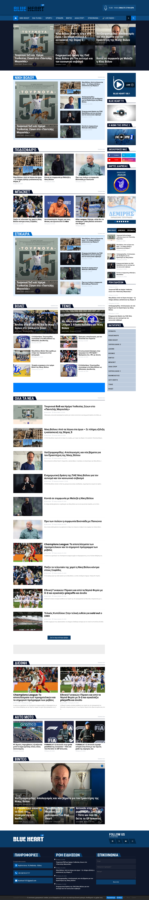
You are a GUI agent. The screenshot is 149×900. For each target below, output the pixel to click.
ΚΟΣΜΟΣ (112, 353)
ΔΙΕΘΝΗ (111, 349)
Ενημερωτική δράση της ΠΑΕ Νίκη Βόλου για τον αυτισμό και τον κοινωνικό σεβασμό (74, 58)
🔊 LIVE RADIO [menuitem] (108, 18)
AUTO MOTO (113, 380)
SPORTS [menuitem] (49, 18)
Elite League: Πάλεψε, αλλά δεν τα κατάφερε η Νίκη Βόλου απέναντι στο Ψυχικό (90, 221)
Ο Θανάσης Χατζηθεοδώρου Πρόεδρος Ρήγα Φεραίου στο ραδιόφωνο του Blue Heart (57, 810)
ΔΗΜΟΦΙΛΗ (121, 230)
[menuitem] (15, 18)
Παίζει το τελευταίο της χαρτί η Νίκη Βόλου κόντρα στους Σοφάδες (27, 220)
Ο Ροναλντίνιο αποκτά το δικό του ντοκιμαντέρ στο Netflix (28, 813)
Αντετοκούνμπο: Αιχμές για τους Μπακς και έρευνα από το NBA (57, 220)
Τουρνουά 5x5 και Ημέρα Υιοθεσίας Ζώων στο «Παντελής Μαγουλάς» (33, 58)
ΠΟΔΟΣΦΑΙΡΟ (114, 335)
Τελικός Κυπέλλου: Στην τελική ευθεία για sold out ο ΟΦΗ (73, 615)
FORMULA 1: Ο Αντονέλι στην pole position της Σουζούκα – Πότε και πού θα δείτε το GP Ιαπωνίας (58, 747)
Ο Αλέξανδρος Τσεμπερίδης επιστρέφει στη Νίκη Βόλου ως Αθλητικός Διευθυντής (43, 338)
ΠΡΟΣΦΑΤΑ (131, 230)
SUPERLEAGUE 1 (115, 371)
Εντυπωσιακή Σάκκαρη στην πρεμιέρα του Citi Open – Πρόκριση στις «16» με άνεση (89, 353)
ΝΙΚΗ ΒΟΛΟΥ (112, 230)
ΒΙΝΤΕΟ (111, 358)
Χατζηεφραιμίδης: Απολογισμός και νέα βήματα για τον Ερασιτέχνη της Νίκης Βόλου (115, 36)
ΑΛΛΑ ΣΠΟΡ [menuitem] (79, 18)
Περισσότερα (111, 897)
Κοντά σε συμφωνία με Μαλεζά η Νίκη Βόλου (114, 60)
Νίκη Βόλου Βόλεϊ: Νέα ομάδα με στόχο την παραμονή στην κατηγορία (44, 353)
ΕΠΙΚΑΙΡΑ (112, 331)
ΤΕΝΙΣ (111, 384)
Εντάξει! (119, 897)
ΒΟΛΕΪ (111, 389)
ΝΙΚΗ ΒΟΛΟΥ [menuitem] (24, 18)
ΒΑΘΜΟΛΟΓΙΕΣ (114, 375)
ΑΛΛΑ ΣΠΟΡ (113, 367)
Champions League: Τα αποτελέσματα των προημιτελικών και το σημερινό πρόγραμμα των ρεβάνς (71, 547)
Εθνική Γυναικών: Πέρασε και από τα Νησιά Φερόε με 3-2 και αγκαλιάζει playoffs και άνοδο (73, 592)
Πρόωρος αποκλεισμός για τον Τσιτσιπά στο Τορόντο (90, 338)
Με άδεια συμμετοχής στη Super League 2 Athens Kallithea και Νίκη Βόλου (82, 324)
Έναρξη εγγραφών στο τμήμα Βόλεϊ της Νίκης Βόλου (43, 366)
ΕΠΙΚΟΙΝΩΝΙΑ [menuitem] (93, 18)
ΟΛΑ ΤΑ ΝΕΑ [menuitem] (36, 18)
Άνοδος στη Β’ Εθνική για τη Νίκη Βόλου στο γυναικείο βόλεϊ (34, 326)
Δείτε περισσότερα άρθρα (59, 638)
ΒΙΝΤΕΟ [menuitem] (69, 18)
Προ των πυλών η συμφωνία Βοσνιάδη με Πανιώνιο (87, 178)
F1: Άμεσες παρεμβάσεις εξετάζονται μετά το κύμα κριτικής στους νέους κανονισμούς (27, 747)
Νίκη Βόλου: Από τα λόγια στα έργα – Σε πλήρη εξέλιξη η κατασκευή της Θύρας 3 (73, 36)
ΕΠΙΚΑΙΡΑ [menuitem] (59, 18)
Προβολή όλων (101, 77)
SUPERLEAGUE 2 (115, 344)
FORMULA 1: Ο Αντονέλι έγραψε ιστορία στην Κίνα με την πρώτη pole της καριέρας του (88, 747)
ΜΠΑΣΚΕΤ (112, 362)
